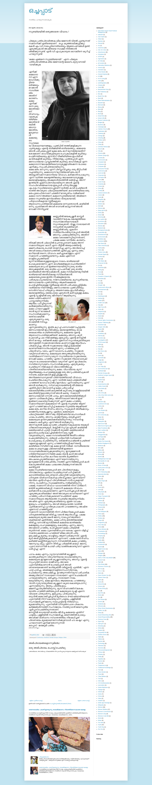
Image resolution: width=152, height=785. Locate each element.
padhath (100, 498)
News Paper (101, 481)
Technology (101, 643)
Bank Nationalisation (104, 100)
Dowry (100, 212)
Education (101, 223)
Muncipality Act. (102, 461)
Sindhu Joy (101, 610)
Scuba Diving (102, 588)
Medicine (100, 445)
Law (99, 390)
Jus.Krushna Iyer (103, 368)
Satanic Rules (102, 577)
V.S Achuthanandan (103, 683)
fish (99, 265)
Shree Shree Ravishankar (105, 608)
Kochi (99, 382)
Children (100, 140)
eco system (101, 219)
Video (99, 698)
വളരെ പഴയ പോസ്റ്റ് (83, 700)
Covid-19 (100, 182)
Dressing (100, 217)
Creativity (100, 184)
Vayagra (100, 689)
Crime (99, 188)
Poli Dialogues (102, 511)
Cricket (100, 186)
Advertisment (102, 52)
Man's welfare (102, 430)
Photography (101, 505)
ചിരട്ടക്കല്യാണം (44, 757)
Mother (100, 456)
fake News (101, 243)
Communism (101, 160)
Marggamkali (101, 434)
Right (99, 562)
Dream (100, 215)
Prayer (100, 520)
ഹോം (60, 700)
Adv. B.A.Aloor (102, 50)
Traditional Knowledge (104, 667)
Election (100, 226)
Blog (99, 111)
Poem (99, 509)
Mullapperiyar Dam (103, 459)
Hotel (99, 318)
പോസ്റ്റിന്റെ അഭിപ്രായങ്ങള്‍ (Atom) (60, 703)
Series (100, 595)
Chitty (99, 144)
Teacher (100, 641)
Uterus (100, 681)
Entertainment (102, 234)
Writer (65, 637)
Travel (100, 674)
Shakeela (100, 604)
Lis (99, 399)
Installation (101, 333)
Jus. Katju (101, 366)
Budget (100, 122)
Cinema (100, 153)
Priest (99, 527)
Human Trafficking (103, 322)
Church (100, 149)
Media (100, 439)
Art (99, 76)
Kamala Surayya (53, 637)
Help (99, 305)
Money (100, 454)
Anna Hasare (102, 72)
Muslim (100, 470)
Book (99, 113)
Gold (99, 283)
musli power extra (103, 467)
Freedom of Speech (103, 276)
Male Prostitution (103, 428)
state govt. (101, 623)
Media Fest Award (103, 441)
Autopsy (100, 85)
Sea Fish (100, 593)
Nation (100, 476)
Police (100, 514)
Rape (99, 551)
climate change (102, 155)
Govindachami (102, 289)
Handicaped (101, 296)
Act (99, 45)
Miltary (100, 450)
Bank (99, 98)
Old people (101, 492)
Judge (100, 360)
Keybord (100, 379)
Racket (100, 547)
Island (99, 346)
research (100, 560)
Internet (100, 335)
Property (100, 536)
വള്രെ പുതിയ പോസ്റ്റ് (35, 700)
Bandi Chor (101, 96)
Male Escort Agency (103, 426)
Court (99, 179)
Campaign (101, 127)
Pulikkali (100, 542)
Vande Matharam (103, 687)
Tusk (99, 678)
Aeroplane (101, 54)
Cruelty (100, 190)
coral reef (100, 173)
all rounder (101, 63)
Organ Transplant (103, 496)
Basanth (100, 102)
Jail (99, 353)
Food (99, 272)
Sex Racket (101, 599)
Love (99, 408)
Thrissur (100, 652)
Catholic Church (102, 129)
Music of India (102, 465)
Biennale (100, 105)
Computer (101, 166)
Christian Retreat (103, 146)
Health (100, 300)
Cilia (99, 151)
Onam (100, 494)
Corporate (101, 175)
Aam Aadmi (101, 37)
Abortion (100, 41)
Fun (99, 280)
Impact (100, 329)
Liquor (100, 397)
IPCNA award (102, 342)
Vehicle (100, 692)
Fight (99, 259)
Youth (99, 724)
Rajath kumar (102, 549)
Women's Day (102, 713)
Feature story (102, 252)
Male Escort (101, 423)
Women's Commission (104, 711)
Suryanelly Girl (102, 632)
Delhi (99, 206)
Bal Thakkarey (102, 91)
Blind (99, 109)
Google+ (100, 285)
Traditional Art (102, 665)
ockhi (99, 489)
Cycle (99, 197)
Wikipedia (101, 705)
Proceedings (101, 533)
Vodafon (100, 700)
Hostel (100, 316)
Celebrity (100, 133)
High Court (101, 307)
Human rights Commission (105, 320)
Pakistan (100, 503)
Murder (100, 463)
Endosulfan (101, 232)
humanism (101, 324)
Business (100, 124)
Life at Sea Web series (104, 395)
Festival (100, 256)
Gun (99, 294)
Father (100, 250)
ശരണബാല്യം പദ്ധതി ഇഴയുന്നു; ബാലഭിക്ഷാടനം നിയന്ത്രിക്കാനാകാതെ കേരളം (57, 710)
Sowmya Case (102, 619)
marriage (100, 437)
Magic (99, 417)
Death (99, 201)
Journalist (101, 357)
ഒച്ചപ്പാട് (40, 10)
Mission (100, 452)
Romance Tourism (103, 566)
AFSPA (100, 56)
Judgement (101, 362)
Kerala (100, 377)
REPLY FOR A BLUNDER (105, 558)
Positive (100, 518)
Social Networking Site (104, 615)
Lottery (100, 406)
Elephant (100, 228)
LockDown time (102, 404)
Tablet (99, 637)
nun (99, 485)
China (99, 142)
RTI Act (100, 569)
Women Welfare (102, 709)
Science (100, 586)
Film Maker (101, 261)
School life (101, 584)
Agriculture (101, 59)
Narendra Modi (102, 474)
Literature (101, 401)
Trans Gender (102, 672)
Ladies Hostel (102, 386)
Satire (99, 580)
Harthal (100, 298)
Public (100, 540)
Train (99, 670)
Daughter (100, 199)
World (99, 718)
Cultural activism (102, 193)
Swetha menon (102, 634)
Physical (100, 507)
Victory (100, 696)
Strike (99, 628)
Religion (61, 637)
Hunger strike (102, 327)
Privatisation (101, 531)
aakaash (100, 34)
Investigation (101, 340)
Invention (100, 338)
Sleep (99, 612)
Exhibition (101, 239)
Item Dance (101, 351)
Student (100, 630)
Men (99, 448)
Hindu (99, 309)
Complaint (101, 162)
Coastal (100, 157)
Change (100, 135)
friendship (101, 278)
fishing (100, 269)
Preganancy (101, 522)
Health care (101, 302)
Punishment (101, 544)
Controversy (40, 637)
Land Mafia (101, 388)
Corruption (101, 177)
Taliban (100, 639)
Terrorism (100, 648)
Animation (101, 70)
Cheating (100, 138)
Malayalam (101, 421)
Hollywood (101, 311)
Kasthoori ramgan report (105, 375)
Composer (101, 164)
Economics (101, 221)
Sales (99, 573)
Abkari (100, 39)
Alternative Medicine (104, 65)
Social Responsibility (104, 617)
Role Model (101, 564)
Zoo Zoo (100, 729)
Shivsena (100, 606)
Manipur (100, 432)
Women (100, 707)
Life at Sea (101, 393)
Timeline (100, 654)
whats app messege (104, 703)
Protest (100, 538)
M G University (102, 415)
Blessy (100, 107)
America (100, 67)
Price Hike (101, 525)
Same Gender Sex (103, 575)
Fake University (102, 245)
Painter (100, 500)
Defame (100, 204)
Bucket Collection (103, 120)
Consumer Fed (102, 168)
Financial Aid (101, 263)
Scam (99, 582)
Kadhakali (101, 371)
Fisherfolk (101, 267)
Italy (99, 349)
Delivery (100, 208)
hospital (100, 313)
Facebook (46, 637)
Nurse (99, 487)
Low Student (101, 410)
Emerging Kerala (103, 230)
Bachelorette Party (103, 89)
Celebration (101, 131)
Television (101, 645)
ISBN (99, 344)
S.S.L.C (100, 571)
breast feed (101, 116)
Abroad (100, 43)
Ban (99, 94)
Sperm (100, 621)
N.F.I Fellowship (102, 472)
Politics (100, 516)
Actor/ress (101, 48)
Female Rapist (102, 254)
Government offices (103, 287)
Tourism (100, 661)
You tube (100, 722)
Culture (100, 195)
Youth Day (101, 727)
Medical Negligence (103, 443)
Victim (99, 694)
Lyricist (100, 412)
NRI (99, 483)
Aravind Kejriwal (102, 74)
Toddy (99, 656)
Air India (100, 61)
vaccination (101, 685)
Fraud (99, 274)
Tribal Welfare (102, 676)
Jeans (99, 355)
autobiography (102, 83)
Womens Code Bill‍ (103, 716)
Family (100, 248)
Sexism (100, 601)
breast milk (101, 118)
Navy (99, 478)
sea (99, 590)
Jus (99, 364)
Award (100, 87)
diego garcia (101, 210)
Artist (99, 80)
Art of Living (101, 78)
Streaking (101, 626)
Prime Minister (102, 529)
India (99, 331)
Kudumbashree (102, 384)
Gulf (99, 291)
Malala (100, 419)
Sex (99, 597)
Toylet (99, 663)
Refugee (100, 553)
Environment (101, 237)
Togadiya (100, 659)
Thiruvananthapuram (104, 650)
